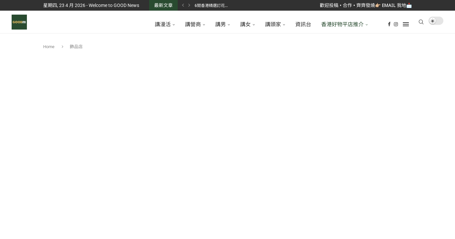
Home (49, 50)
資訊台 (303, 24)
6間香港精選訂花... (211, 5)
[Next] (189, 5)
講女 (245, 24)
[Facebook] (389, 24)
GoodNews (278, 207)
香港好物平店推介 (342, 24)
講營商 (193, 24)
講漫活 (163, 24)
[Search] (421, 24)
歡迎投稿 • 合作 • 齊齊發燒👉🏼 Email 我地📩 (366, 5)
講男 (220, 24)
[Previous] (183, 5)
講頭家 (273, 24)
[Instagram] (396, 24)
